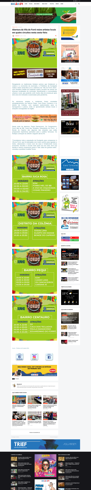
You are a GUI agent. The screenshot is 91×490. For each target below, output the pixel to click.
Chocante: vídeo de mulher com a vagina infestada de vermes (72, 327)
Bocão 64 (19, 384)
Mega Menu (36, 3)
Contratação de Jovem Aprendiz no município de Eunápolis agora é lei (34, 422)
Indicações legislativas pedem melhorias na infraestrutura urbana (18, 406)
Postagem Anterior (15, 436)
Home (26, 3)
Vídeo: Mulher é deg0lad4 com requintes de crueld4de (24, 483)
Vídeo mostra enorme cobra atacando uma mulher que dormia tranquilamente (24, 464)
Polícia (30, 3)
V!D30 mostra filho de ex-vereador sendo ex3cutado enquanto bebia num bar (72, 477)
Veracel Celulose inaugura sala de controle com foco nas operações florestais (34, 406)
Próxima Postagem (54, 436)
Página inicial (14, 27)
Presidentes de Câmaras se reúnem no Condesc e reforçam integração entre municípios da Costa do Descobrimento (18, 423)
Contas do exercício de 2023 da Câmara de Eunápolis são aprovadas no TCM (49, 406)
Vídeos (57, 3)
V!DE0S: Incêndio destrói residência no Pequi (73, 341)
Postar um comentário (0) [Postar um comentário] (35, 432)
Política (52, 3)
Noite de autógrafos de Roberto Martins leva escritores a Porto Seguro (73, 263)
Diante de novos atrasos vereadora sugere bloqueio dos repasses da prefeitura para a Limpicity (49, 423)
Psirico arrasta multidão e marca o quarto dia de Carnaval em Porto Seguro (73, 279)
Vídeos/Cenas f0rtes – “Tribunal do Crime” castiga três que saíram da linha (73, 334)
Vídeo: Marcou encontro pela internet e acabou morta (24, 470)
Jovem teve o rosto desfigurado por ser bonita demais (72, 483)
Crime (61, 3)
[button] (76, 3)
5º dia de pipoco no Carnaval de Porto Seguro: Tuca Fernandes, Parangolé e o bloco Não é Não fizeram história (73, 271)
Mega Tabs (44, 3)
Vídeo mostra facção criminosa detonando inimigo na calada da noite (24, 476)
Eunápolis (20, 27)
